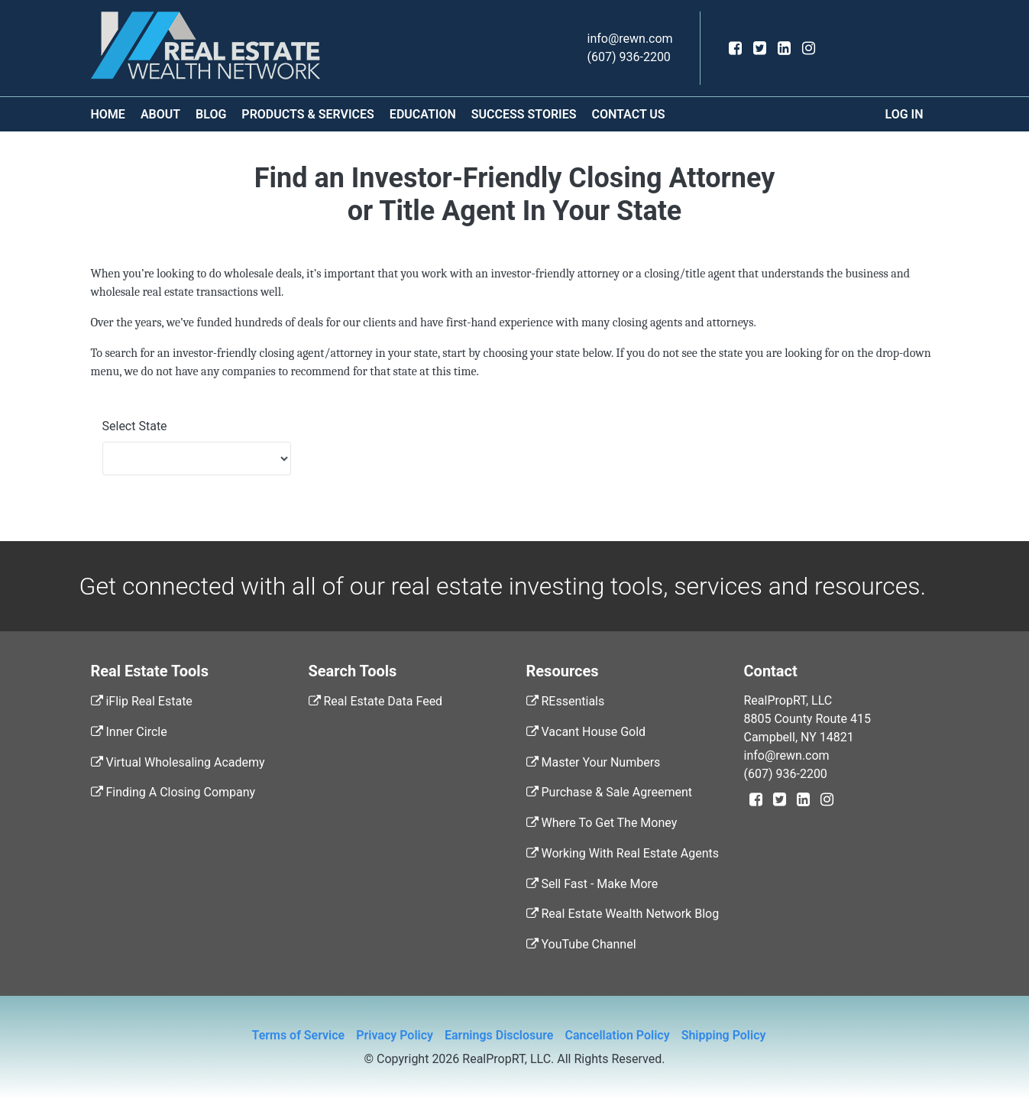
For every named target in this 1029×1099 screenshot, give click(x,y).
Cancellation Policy (617, 1035)
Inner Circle (129, 732)
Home (108, 114)
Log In (904, 114)
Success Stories (524, 114)
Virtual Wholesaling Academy (178, 762)
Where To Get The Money (602, 822)
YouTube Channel (581, 944)
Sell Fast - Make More (592, 884)
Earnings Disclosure (499, 1035)
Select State (134, 426)
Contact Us (628, 114)
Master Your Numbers (593, 762)
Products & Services (307, 114)
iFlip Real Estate (142, 701)
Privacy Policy (394, 1035)
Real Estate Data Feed (376, 701)
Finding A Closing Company (173, 792)
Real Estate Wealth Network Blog (623, 913)
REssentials (565, 701)
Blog (211, 114)
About (160, 114)
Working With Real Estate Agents (622, 853)
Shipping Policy (723, 1035)
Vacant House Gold (586, 732)
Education (423, 114)
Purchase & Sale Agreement (609, 792)
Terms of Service (298, 1035)
